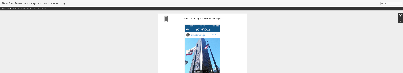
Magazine (16, 8)
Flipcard (9, 8)
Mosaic (23, 8)
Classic (3, 8)
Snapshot (36, 8)
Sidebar (29, 8)
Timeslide (43, 8)
